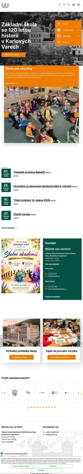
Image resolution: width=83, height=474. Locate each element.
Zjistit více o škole (11, 55)
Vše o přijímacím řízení (59, 357)
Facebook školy (68, 30)
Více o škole (10, 83)
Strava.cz (66, 42)
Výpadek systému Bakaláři (29, 172)
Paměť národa (22, 214)
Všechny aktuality (7, 228)
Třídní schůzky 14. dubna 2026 (32, 200)
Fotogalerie (66, 36)
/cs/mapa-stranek (73, 5)
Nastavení (53, 466)
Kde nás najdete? (52, 264)
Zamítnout (41, 470)
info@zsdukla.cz (64, 5)
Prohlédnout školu (19, 357)
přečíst (48, 172)
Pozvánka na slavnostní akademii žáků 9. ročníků (42, 186)
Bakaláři (65, 24)
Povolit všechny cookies (21, 466)
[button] (32, 141)
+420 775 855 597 (59, 5)
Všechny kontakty (52, 297)
